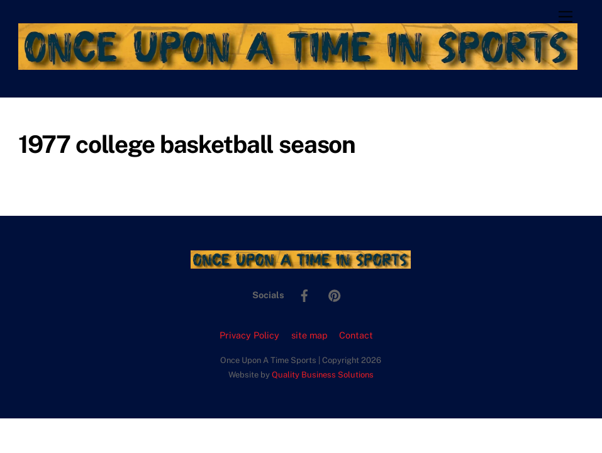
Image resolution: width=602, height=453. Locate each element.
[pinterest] (334, 294)
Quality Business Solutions (323, 374)
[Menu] (565, 17)
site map (309, 335)
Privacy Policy (249, 335)
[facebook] (304, 294)
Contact (356, 335)
